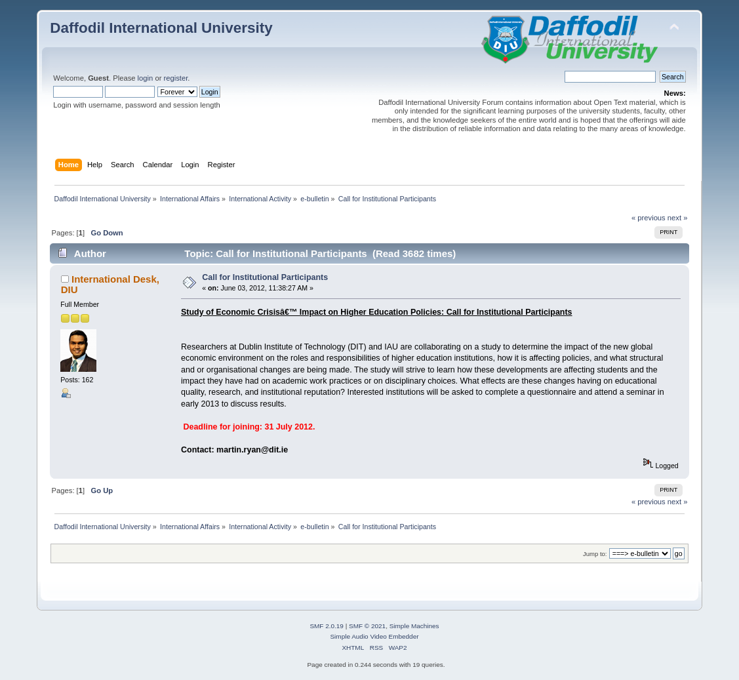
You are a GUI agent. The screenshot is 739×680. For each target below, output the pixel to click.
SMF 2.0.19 (327, 626)
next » (678, 218)
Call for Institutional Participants (265, 277)
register (176, 78)
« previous (648, 218)
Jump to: (595, 553)
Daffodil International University (161, 28)
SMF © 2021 (367, 626)
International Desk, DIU (110, 284)
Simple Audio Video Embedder (374, 636)
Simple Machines (414, 626)
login (145, 78)
